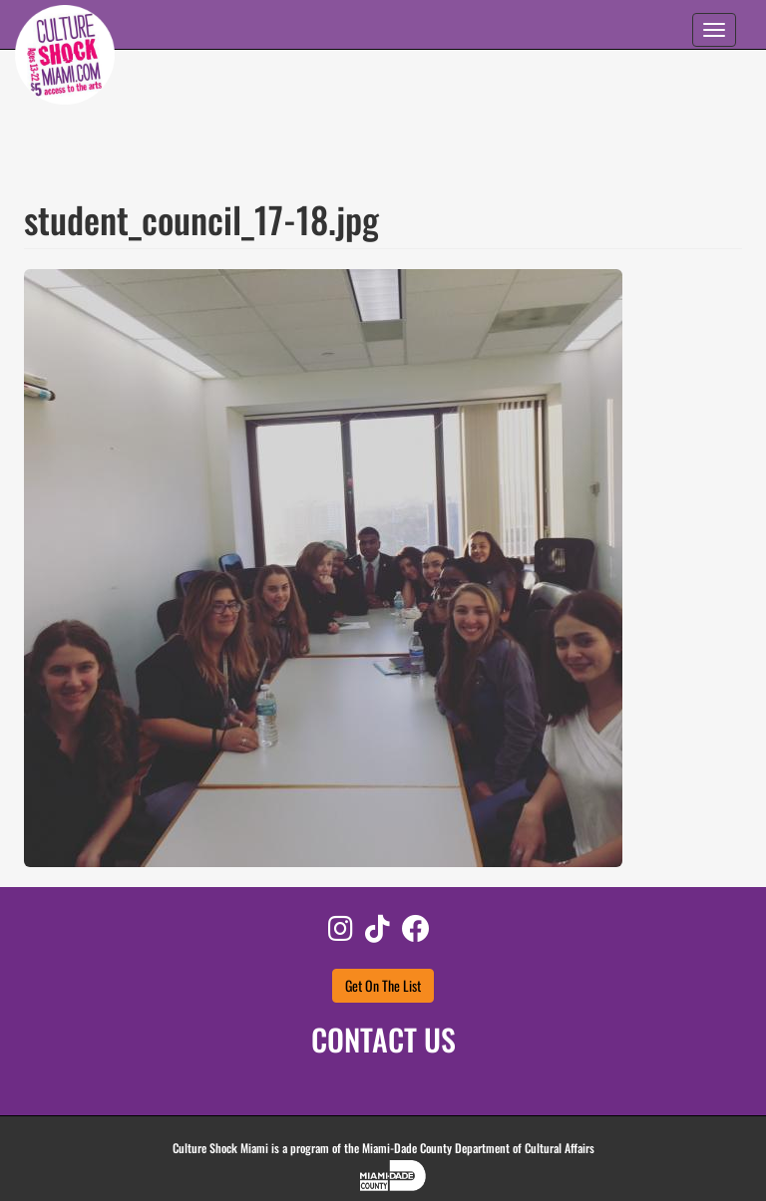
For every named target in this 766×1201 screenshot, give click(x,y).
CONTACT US (383, 1039)
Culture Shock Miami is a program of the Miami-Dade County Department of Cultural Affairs (383, 1147)
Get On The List (383, 985)
